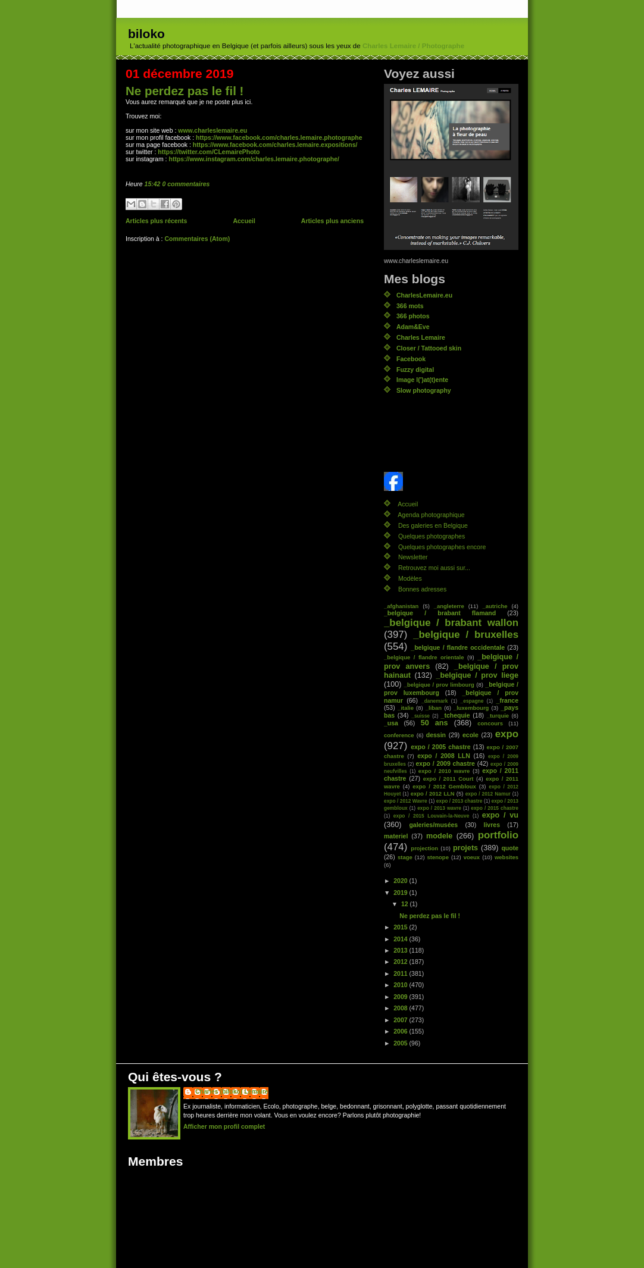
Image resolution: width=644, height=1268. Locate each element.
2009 (401, 996)
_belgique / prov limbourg (439, 684)
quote (509, 847)
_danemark (434, 701)
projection (424, 848)
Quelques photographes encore (442, 546)
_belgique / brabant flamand (440, 612)
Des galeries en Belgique (433, 525)
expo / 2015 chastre (494, 808)
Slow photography (423, 390)
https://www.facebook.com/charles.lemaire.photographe (279, 137)
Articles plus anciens (332, 220)
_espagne (472, 701)
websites (506, 857)
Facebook (411, 358)
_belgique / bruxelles (465, 634)
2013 (401, 950)
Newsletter (413, 557)
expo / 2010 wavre (444, 771)
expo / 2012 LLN (433, 793)
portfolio (498, 835)
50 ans (434, 723)
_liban (434, 708)
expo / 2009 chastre (444, 763)
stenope (438, 857)
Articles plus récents (156, 220)
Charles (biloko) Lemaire (231, 1091)
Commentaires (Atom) (197, 238)
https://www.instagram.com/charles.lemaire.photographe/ (253, 158)
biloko (146, 33)
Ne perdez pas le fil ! (184, 91)
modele (439, 836)
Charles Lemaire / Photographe (413, 45)
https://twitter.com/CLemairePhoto (209, 151)
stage (405, 857)
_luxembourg (471, 708)
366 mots (410, 305)
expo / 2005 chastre (441, 746)
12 (405, 903)
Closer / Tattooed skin (428, 348)
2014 (401, 939)
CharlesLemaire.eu (424, 295)
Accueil (244, 220)
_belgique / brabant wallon (451, 622)
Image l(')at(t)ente (422, 379)
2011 (401, 973)
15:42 (153, 183)
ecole (470, 734)
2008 (401, 1008)
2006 (401, 1031)
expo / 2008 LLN (443, 755)
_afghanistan (401, 606)
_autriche (494, 606)
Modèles (410, 578)
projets (465, 848)
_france (507, 700)
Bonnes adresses (422, 589)
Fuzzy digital (415, 369)
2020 (401, 880)
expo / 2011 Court (448, 778)
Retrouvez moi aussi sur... (434, 567)
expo (506, 734)
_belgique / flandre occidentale (458, 647)
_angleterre (449, 606)
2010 (401, 984)
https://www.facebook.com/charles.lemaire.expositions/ (275, 144)
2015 (401, 927)
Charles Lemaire (420, 337)
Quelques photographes (431, 536)
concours (490, 723)
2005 (401, 1043)
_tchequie (455, 715)
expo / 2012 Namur (488, 794)
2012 (401, 961)
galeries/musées (433, 824)
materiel (396, 836)
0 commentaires (186, 183)
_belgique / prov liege (477, 675)
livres (492, 824)
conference (399, 735)
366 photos (413, 316)
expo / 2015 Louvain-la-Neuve (431, 816)
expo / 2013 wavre (439, 808)
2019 (401, 892)
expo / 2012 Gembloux (444, 786)
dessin (436, 734)
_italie (406, 708)
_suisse (420, 716)
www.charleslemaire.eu (212, 130)
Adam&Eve (413, 326)
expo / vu (500, 815)
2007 (401, 1019)
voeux (472, 857)
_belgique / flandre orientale (424, 657)
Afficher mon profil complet (224, 1126)
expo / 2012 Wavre (405, 801)
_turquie (498, 715)
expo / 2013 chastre (459, 801)
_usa (391, 723)
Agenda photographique (431, 514)
